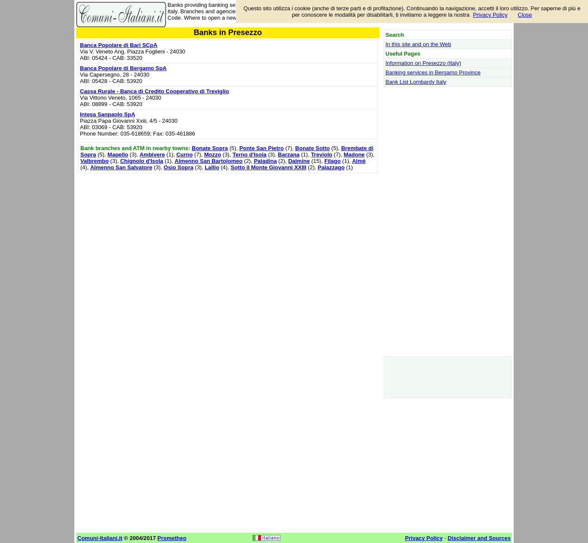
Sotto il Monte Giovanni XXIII (268, 167)
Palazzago (331, 167)
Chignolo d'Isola (141, 161)
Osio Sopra (178, 167)
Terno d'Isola (249, 154)
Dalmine (299, 161)
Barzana (289, 154)
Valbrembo (94, 161)
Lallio (212, 167)
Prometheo (171, 538)
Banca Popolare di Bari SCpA (118, 45)
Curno (184, 154)
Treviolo (321, 154)
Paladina (265, 161)
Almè (359, 161)
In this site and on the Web (418, 44)
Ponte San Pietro (261, 148)
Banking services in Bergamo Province (433, 72)
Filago (332, 161)
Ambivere (152, 154)
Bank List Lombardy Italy (415, 82)
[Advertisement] (227, 235)
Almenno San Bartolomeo (209, 161)
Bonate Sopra (210, 148)
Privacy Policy (490, 15)
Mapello (118, 154)
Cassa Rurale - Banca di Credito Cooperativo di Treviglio (154, 91)
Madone (354, 154)
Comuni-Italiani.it (99, 538)
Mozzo (212, 154)
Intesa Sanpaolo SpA (107, 114)
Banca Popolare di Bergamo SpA (123, 68)
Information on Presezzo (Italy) (423, 63)
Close (525, 15)
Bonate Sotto (312, 148)
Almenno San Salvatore (121, 167)
